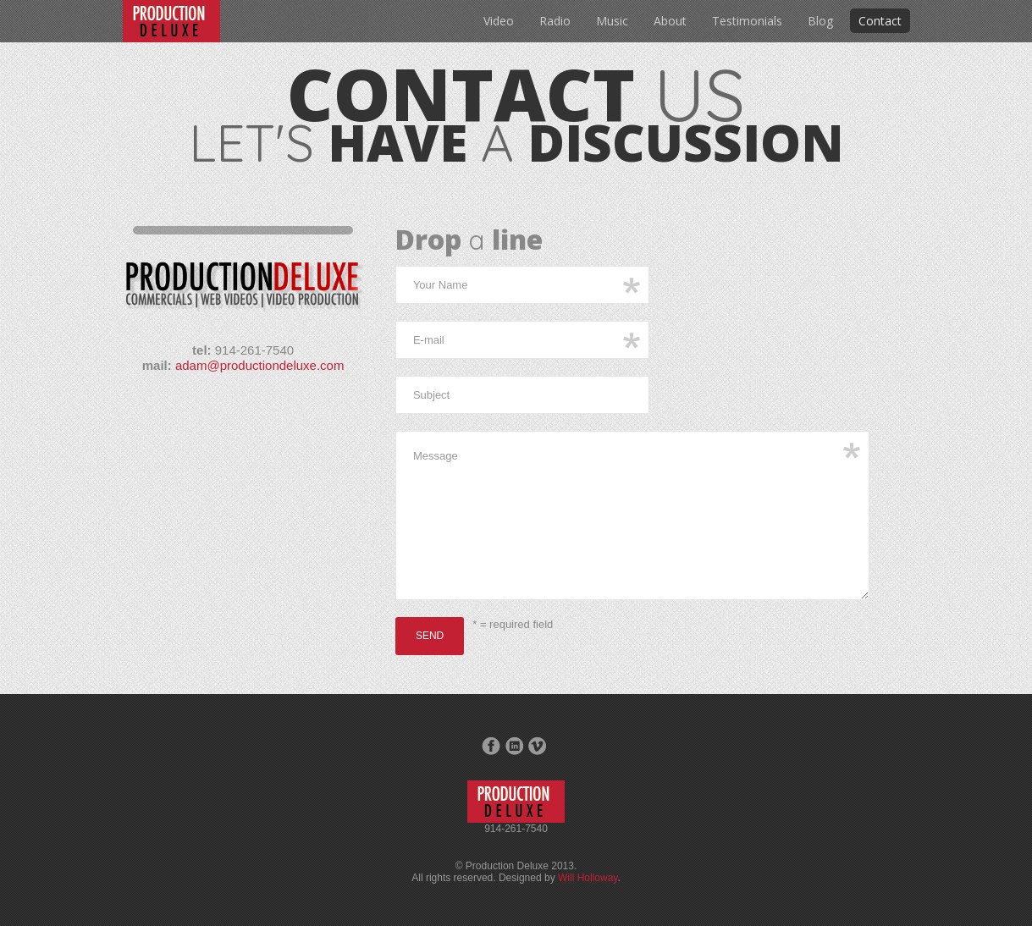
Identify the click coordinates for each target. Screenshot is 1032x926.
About (670, 21)
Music (612, 21)
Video (498, 21)
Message (632, 515)
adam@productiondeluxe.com (260, 365)
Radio (555, 21)
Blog (820, 21)
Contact (880, 21)
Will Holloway (587, 878)
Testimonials (747, 21)
